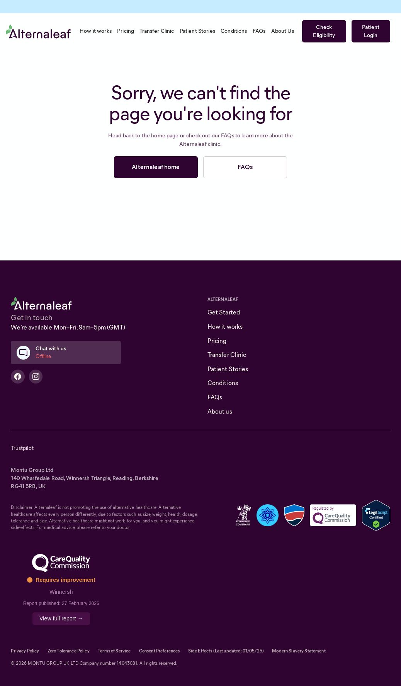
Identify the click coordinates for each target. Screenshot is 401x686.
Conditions (222, 383)
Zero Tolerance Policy (69, 651)
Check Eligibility (324, 31)
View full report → (61, 618)
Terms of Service (114, 651)
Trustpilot (22, 447)
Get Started (223, 312)
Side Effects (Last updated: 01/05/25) (226, 651)
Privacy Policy (25, 651)
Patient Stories (227, 369)
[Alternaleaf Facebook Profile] (18, 377)
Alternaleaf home (156, 167)
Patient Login (370, 31)
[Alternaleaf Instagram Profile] (36, 377)
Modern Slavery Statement (298, 651)
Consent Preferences (159, 651)
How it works (225, 326)
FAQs (245, 167)
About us (219, 411)
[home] (38, 31)
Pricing (217, 341)
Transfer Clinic (226, 354)
